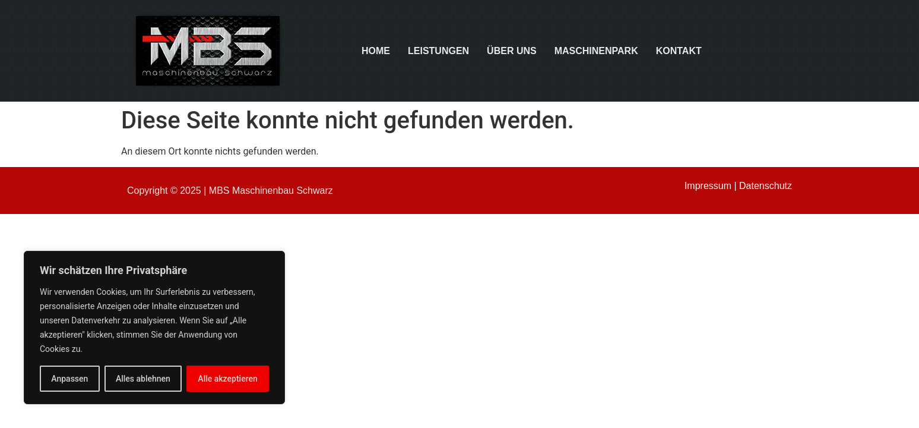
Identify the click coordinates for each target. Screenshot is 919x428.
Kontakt (679, 51)
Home (376, 51)
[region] (154, 327)
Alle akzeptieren (227, 378)
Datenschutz (765, 186)
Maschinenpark (596, 51)
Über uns (512, 51)
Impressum (708, 186)
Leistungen (438, 51)
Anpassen (69, 378)
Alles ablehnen (143, 378)
